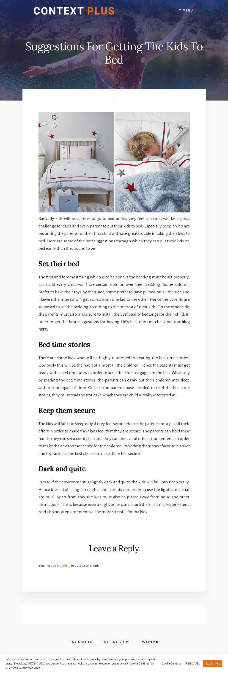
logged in (63, 565)
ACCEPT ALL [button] (213, 663)
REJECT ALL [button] (192, 663)
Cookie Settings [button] (172, 663)
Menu (188, 10)
